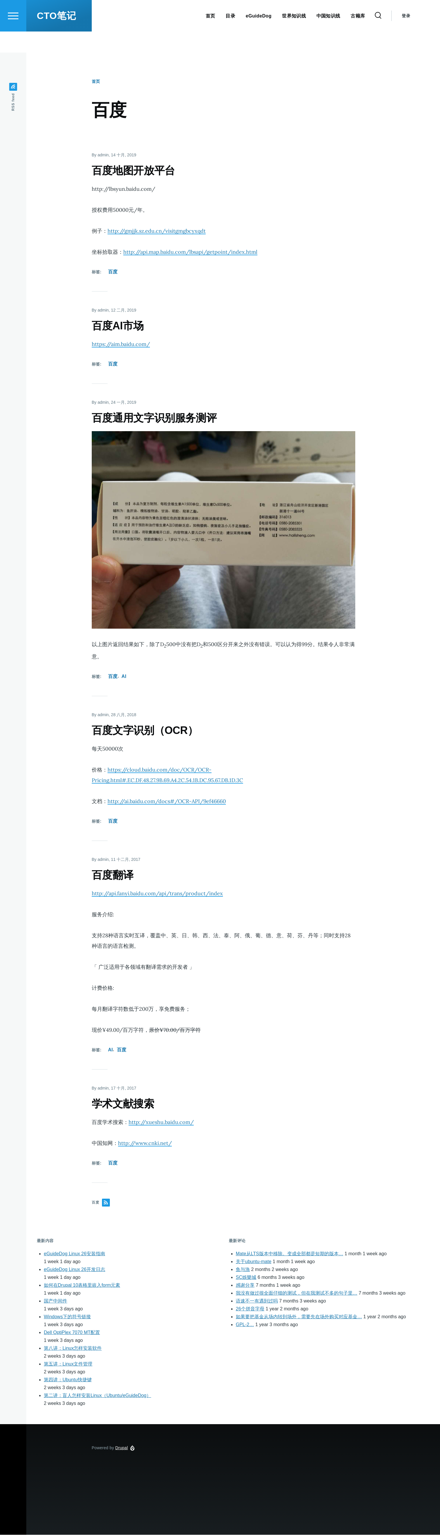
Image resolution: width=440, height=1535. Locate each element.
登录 (406, 36)
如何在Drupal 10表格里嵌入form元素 (82, 1285)
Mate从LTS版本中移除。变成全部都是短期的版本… (289, 1253)
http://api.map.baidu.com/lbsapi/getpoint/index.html (190, 252)
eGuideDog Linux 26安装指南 (74, 1253)
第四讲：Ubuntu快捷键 (68, 1379)
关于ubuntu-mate (253, 1261)
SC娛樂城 (246, 1277)
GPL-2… (245, 1324)
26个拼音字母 (250, 1309)
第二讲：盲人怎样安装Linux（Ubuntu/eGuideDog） (97, 1395)
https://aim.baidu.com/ (121, 344)
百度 (113, 272)
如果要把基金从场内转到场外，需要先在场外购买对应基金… (299, 1316)
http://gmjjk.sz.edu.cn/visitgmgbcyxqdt (157, 231)
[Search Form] (378, 37)
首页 (96, 81)
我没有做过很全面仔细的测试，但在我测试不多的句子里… (296, 1293)
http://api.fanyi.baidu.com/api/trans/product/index (157, 893)
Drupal (121, 1448)
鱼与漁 (243, 1269)
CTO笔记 (56, 37)
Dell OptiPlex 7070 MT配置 (72, 1332)
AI (124, 676)
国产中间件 (55, 1301)
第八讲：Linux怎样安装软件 (73, 1348)
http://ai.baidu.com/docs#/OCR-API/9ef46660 (167, 801)
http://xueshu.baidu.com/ (161, 1122)
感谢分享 (245, 1285)
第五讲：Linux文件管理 (68, 1364)
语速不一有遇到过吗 (257, 1301)
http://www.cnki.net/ (145, 1143)
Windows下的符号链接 (67, 1316)
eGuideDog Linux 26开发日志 (74, 1269)
